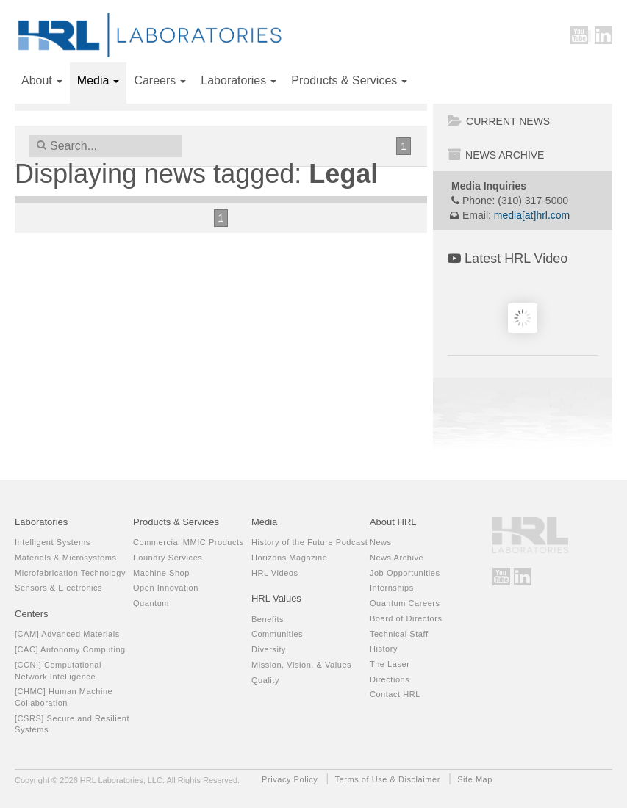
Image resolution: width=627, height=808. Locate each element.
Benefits (267, 619)
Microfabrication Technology (70, 573)
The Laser (389, 664)
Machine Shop (161, 573)
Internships (392, 587)
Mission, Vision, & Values (301, 664)
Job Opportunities (405, 573)
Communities (277, 634)
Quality (265, 680)
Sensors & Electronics (58, 587)
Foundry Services (167, 557)
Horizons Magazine (289, 557)
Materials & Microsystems (66, 557)
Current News (499, 121)
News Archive (496, 155)
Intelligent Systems (52, 542)
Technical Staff (399, 634)
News (381, 542)
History (384, 648)
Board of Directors (406, 618)
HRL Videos (274, 573)
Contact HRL (395, 694)
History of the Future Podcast (309, 542)
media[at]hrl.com (532, 215)
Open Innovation (165, 587)
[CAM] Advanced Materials (67, 634)
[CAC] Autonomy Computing (70, 649)
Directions (389, 679)
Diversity (268, 649)
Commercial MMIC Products (188, 542)
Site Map (474, 779)
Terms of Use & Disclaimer (387, 779)
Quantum (151, 603)
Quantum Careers (405, 603)
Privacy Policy (290, 779)
